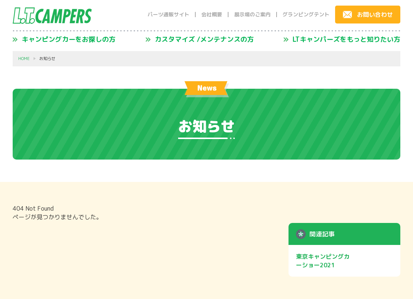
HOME (24, 59)
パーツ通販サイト (168, 14)
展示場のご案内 (252, 14)
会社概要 (211, 14)
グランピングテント (306, 14)
